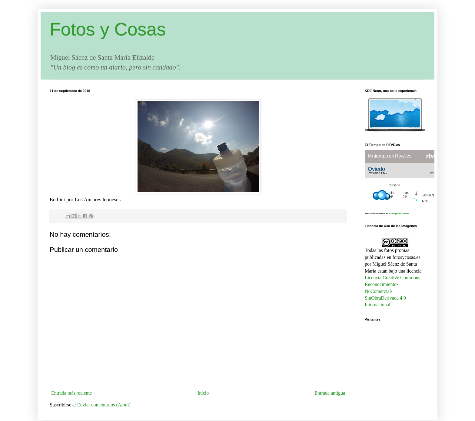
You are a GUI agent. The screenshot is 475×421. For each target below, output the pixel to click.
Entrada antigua (329, 393)
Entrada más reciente (71, 393)
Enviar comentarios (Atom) (104, 404)
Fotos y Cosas (108, 29)
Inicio (203, 393)
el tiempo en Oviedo (399, 213)
